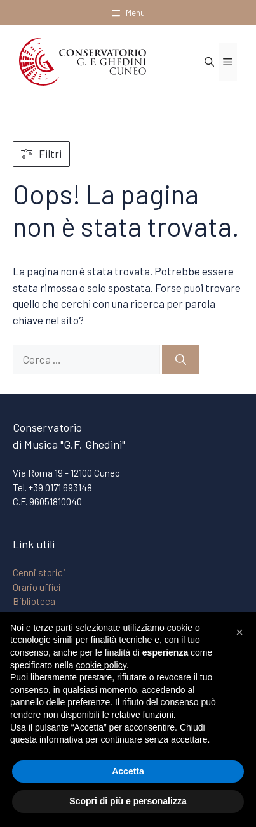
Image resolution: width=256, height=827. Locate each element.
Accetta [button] (128, 771)
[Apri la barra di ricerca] (209, 62)
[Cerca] (180, 360)
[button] (239, 632)
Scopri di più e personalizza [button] (127, 801)
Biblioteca (34, 601)
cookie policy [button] (101, 665)
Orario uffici (37, 587)
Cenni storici (39, 572)
